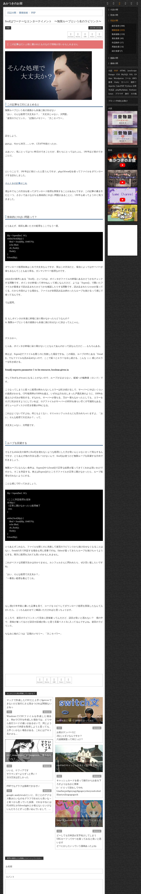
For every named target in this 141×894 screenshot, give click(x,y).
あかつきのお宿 (12, 3)
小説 (110, 70)
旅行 (127, 93)
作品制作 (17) (118, 42)
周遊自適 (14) (118, 46)
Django (111, 74)
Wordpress (119, 78)
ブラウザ (119, 93)
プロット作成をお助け (118, 100)
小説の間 (113, 9)
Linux (110, 93)
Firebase (133, 89)
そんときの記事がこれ (16, 183)
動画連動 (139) (118, 34)
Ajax (110, 78)
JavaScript (132, 70)
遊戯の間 (113, 58)
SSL (131, 74)
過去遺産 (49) (118, 38)
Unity (116, 82)
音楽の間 (113, 15)
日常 (135, 86)
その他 (134, 93)
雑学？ (134, 82)
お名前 (9, 866)
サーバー (125, 82)
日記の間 (113, 20)
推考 (110, 82)
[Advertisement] (54, 658)
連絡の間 (113, 63)
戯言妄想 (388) (118, 25)
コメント (10, 877)
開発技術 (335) (118, 30)
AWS (134, 78)
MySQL (124, 74)
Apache (111, 86)
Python (128, 86)
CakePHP (120, 86)
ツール (128, 78)
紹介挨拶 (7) (117, 51)
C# (135, 74)
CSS (118, 74)
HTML (123, 70)
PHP (116, 70)
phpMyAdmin (122, 89)
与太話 (111, 89)
